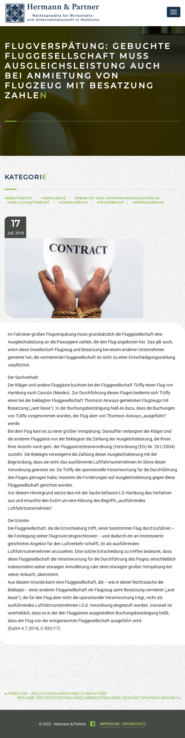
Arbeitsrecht (19, 198)
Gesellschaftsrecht (28, 203)
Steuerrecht (110, 203)
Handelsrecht (73, 203)
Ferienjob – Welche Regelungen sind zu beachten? (57, 693)
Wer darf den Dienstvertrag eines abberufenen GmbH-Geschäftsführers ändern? (97, 698)
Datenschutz (134, 724)
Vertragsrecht (148, 203)
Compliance (53, 198)
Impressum (110, 724)
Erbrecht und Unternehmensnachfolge (117, 198)
